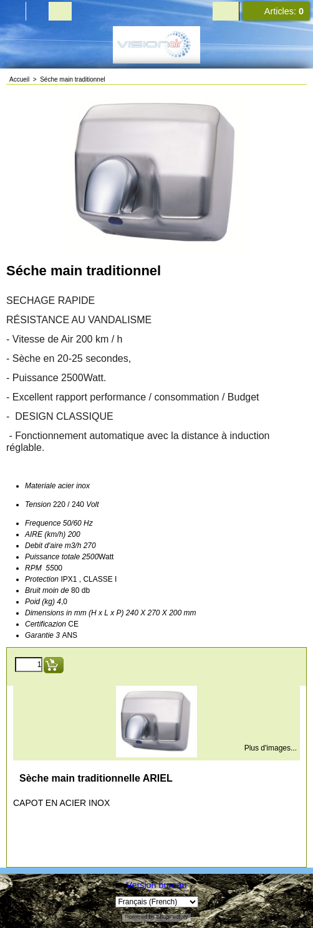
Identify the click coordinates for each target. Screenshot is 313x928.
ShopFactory (171, 917)
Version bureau (157, 885)
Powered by (140, 917)
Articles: (284, 11)
